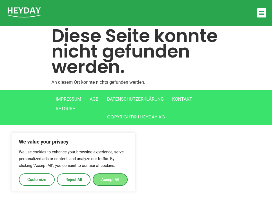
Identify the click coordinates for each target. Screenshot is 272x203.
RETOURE (65, 108)
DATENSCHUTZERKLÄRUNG (135, 99)
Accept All (110, 179)
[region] (73, 162)
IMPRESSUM (68, 99)
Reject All (73, 179)
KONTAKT (182, 99)
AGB (94, 99)
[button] (261, 12)
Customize (36, 179)
